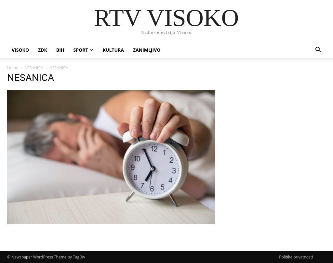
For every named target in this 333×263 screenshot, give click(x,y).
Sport (83, 50)
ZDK (42, 50)
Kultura (113, 50)
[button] (318, 50)
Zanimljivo (146, 50)
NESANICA (33, 68)
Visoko (20, 50)
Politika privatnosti (296, 257)
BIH (60, 50)
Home (12, 68)
